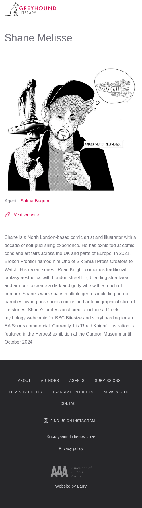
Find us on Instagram (69, 420)
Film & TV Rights (25, 392)
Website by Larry (71, 486)
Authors (50, 381)
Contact (69, 404)
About (24, 381)
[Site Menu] (132, 9)
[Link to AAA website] (71, 472)
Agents (77, 381)
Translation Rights (73, 392)
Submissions (108, 381)
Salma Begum (34, 200)
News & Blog (117, 392)
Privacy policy (71, 448)
